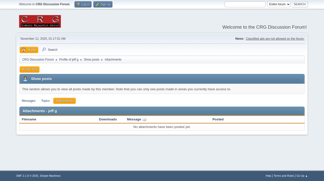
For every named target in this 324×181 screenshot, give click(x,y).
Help (268, 175)
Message (137, 119)
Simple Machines (50, 175)
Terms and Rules (284, 175)
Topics (45, 101)
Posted (217, 119)
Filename (29, 119)
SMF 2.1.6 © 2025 (27, 175)
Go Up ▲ (302, 175)
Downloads (108, 119)
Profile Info (29, 69)
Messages (28, 101)
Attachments (64, 101)
